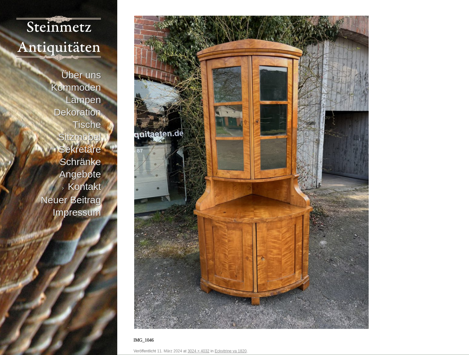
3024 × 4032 (198, 351)
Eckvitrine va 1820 (231, 351)
